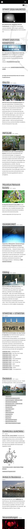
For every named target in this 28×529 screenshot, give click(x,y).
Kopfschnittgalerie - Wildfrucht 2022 (14, 400)
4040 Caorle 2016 (10, 412)
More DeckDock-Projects (11, 419)
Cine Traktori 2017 (10, 409)
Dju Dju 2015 (8, 416)
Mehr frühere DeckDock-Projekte (13, 423)
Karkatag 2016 (9, 414)
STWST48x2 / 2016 (7, 353)
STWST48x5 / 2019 (7, 358)
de (23, 5)
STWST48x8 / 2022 (7, 364)
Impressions (8, 396)
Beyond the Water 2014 (11, 421)
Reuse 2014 (8, 417)
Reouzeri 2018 (9, 407)
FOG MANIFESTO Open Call (13, 61)
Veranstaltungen (10, 517)
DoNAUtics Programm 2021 (9, 471)
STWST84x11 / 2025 (7, 369)
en (25, 5)
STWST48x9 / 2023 (7, 365)
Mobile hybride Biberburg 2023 (13, 398)
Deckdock (7, 378)
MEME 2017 (8, 410)
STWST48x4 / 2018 (7, 357)
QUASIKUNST (9, 224)
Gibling (6, 272)
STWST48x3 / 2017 (7, 355)
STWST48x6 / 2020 (7, 360)
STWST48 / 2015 (6, 351)
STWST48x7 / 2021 (7, 362)
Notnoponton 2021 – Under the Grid (14, 403)
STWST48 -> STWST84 (13, 313)
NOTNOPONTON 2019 (11, 405)
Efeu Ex (6, 82)
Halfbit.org (18, 499)
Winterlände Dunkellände (11, 401)
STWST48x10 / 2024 (7, 367)
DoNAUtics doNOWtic (13, 431)
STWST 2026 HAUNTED (14, 9)
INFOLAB (7, 133)
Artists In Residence (12, 477)
